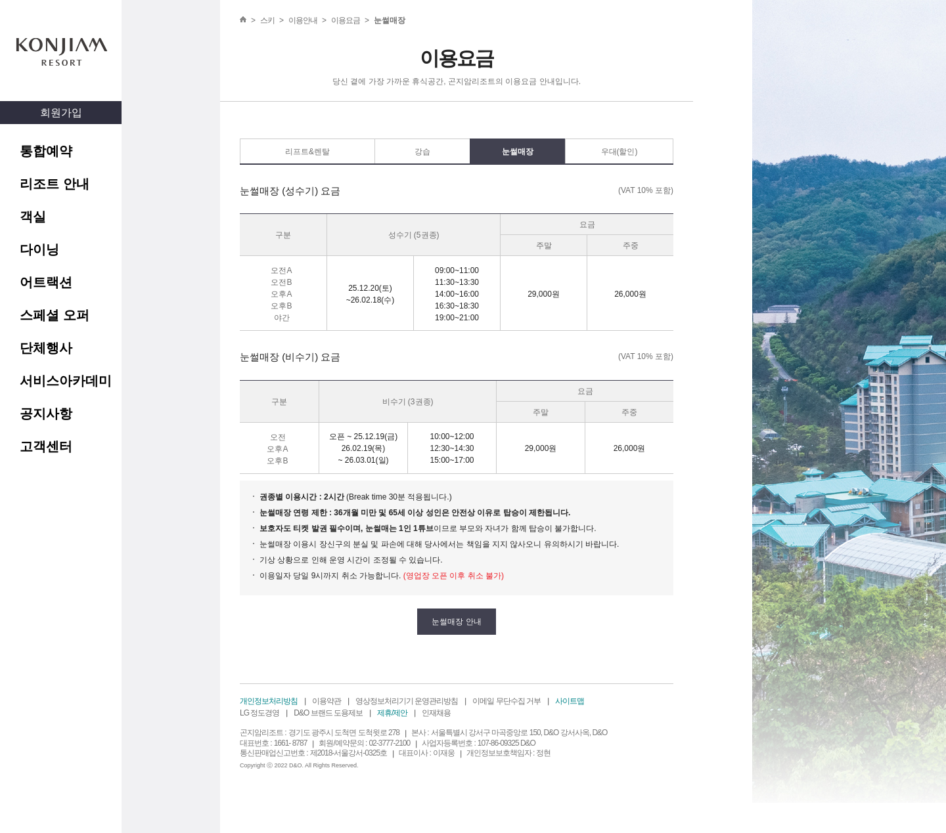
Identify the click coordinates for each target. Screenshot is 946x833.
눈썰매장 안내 (456, 621)
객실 (33, 216)
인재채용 (436, 712)
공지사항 (46, 413)
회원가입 (61, 112)
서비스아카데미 (66, 381)
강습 (422, 151)
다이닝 (39, 249)
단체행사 (46, 348)
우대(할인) (619, 151)
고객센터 (46, 446)
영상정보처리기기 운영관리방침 (406, 701)
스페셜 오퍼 (54, 315)
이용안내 (302, 20)
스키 (267, 20)
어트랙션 (46, 282)
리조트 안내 (54, 184)
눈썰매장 (517, 151)
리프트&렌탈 (307, 151)
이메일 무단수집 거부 (506, 701)
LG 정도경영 (259, 712)
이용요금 (345, 20)
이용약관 (326, 701)
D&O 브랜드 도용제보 (328, 712)
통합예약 (46, 151)
